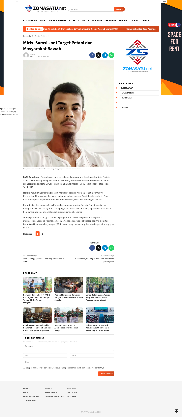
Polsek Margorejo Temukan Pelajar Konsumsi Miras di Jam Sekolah (68, 297)
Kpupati (124, 107)
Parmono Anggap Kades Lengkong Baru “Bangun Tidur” (45, 258)
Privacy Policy (51, 392)
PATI (122, 102)
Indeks (26, 388)
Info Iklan (71, 396)
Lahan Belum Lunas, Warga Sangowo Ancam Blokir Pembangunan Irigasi (98, 297)
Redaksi (48, 388)
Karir (25, 392)
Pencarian (119, 9)
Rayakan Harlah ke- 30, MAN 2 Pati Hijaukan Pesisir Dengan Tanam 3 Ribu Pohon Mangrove (36, 299)
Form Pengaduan (31, 396)
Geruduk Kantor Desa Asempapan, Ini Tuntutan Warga (66, 328)
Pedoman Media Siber (55, 396)
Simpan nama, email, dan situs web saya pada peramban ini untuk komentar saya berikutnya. (65, 367)
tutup (18, 1)
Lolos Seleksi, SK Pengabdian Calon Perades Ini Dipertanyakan (92, 258)
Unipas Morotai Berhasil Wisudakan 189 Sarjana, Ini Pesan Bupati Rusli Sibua (98, 328)
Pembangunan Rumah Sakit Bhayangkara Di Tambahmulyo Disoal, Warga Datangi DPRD (79, 29)
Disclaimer (72, 392)
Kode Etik (71, 388)
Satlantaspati (127, 93)
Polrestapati (126, 98)
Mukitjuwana (126, 88)
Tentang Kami (29, 401)
